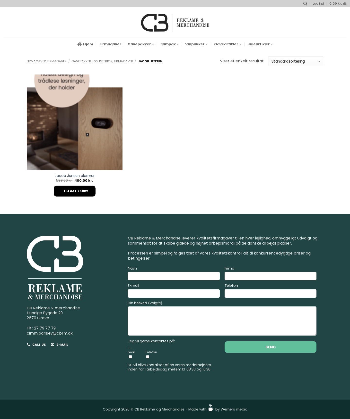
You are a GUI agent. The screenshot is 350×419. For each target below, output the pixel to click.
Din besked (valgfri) (222, 319)
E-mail (174, 291)
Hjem (85, 44)
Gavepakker (141, 44)
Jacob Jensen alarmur (75, 175)
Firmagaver (110, 44)
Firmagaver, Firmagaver (47, 61)
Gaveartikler (227, 44)
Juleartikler (260, 44)
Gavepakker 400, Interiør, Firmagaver (102, 61)
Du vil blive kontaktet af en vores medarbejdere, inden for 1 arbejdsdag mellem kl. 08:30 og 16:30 (170, 367)
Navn (174, 274)
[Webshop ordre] (296, 61)
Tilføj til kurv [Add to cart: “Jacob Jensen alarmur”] (75, 191)
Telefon (270, 291)
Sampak (169, 44)
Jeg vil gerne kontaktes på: (151, 341)
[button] (305, 3)
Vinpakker (196, 44)
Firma (270, 274)
